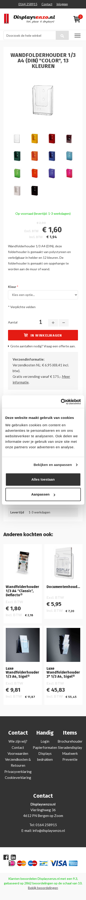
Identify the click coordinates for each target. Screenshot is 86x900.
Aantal (12, 322)
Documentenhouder (63, 587)
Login (45, 741)
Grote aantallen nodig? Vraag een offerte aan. (42, 346)
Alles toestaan (43, 479)
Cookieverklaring (18, 777)
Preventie (70, 759)
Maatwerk (70, 753)
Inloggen (62, 4)
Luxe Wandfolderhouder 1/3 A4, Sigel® (22, 672)
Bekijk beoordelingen (43, 888)
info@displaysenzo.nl (49, 830)
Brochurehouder (70, 741)
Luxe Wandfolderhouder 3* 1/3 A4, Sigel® (63, 672)
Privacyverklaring (18, 771)
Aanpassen (43, 494)
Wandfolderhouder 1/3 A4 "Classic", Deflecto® (22, 591)
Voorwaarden (18, 753)
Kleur (12, 287)
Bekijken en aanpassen (52, 465)
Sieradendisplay (70, 747)
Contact (47, 4)
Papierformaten (45, 747)
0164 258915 (27, 4)
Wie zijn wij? (17, 741)
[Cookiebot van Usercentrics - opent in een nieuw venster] (61, 402)
